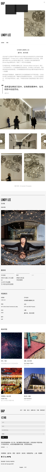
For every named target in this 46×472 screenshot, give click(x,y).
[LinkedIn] (6, 457)
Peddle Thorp (4, 398)
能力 (28, 410)
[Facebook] (2, 457)
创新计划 (33, 410)
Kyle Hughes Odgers (28, 363)
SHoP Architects (27, 398)
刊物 (38, 410)
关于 (21, 410)
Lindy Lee (6, 200)
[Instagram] (4, 457)
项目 (25, 410)
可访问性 (8, 461)
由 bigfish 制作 (10, 464)
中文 (25, 467)
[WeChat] (10, 457)
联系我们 (42, 410)
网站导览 (12, 461)
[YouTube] (8, 457)
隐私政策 (3, 461)
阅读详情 (3, 207)
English (21, 467)
